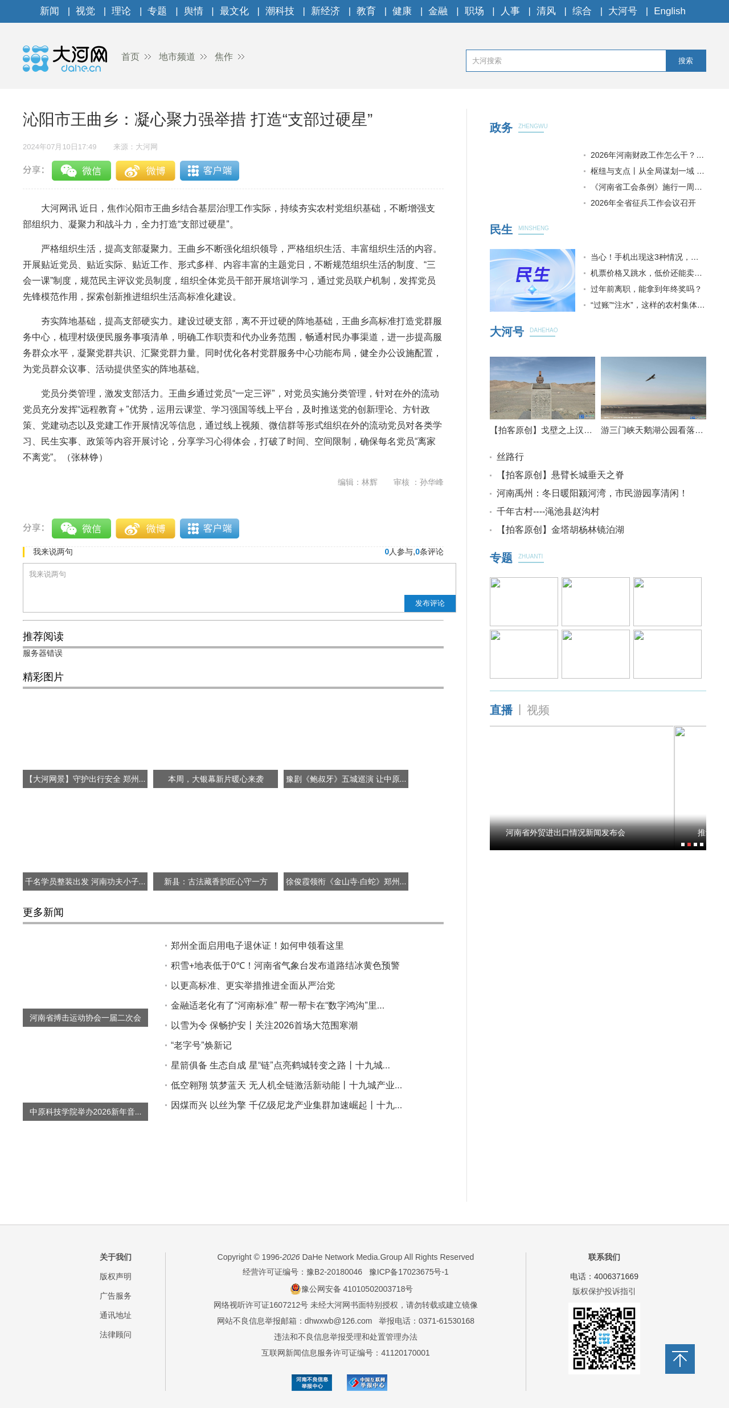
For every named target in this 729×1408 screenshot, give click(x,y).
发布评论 (430, 603)
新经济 (325, 11)
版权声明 (116, 1276)
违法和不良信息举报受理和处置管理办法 (345, 1336)
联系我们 (604, 1257)
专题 (157, 11)
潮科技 (279, 11)
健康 (402, 11)
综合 (582, 11)
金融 (438, 11)
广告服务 (116, 1295)
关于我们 (116, 1257)
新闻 (49, 11)
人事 (510, 11)
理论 (121, 11)
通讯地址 (116, 1315)
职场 (474, 11)
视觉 (85, 11)
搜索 (685, 60)
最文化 (234, 11)
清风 (546, 11)
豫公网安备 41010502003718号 (351, 1289)
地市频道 (177, 57)
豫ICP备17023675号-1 (409, 1271)
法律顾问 (116, 1334)
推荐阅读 (43, 636)
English (670, 11)
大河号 (622, 11)
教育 (366, 11)
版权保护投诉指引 (604, 1291)
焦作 (224, 57)
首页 (130, 57)
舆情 (193, 11)
